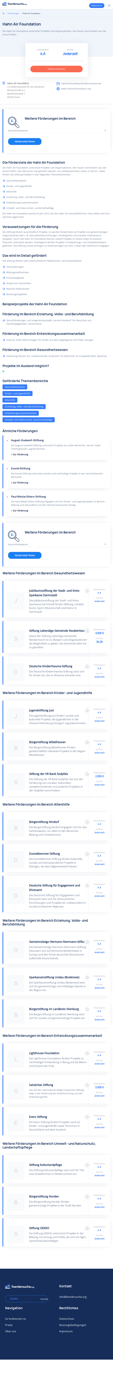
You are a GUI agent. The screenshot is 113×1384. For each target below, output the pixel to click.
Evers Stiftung (38, 1117)
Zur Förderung (20, 454)
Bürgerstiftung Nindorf (44, 822)
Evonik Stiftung (20, 468)
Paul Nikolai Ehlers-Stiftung (28, 496)
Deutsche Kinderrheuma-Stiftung (50, 666)
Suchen (42, 1298)
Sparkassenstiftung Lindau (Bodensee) (54, 977)
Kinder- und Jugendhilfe (17, 393)
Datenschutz (66, 1318)
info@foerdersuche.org (73, 1297)
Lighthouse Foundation (44, 1053)
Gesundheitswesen (15, 386)
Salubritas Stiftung (41, 1085)
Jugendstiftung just (41, 710)
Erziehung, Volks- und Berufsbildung (24, 406)
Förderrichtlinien (56, 68)
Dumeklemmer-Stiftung (44, 853)
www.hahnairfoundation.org (76, 88)
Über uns (10, 1331)
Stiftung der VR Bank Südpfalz (48, 774)
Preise (9, 1325)
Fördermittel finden (25, 141)
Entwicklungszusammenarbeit (20, 413)
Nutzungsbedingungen (72, 1325)
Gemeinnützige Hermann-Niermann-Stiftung (58, 942)
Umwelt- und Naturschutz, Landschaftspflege (28, 419)
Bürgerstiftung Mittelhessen (47, 742)
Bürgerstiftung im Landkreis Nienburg (54, 1009)
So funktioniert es (15, 1318)
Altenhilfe (10, 399)
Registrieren (96, 5)
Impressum (66, 1331)
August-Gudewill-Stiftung (27, 440)
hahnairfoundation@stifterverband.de (81, 83)
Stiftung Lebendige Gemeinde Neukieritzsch (58, 631)
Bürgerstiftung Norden (44, 1196)
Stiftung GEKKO (39, 1228)
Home (3, 13)
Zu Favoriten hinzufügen (87, 591)
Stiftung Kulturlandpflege (45, 1165)
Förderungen (13, 13)
